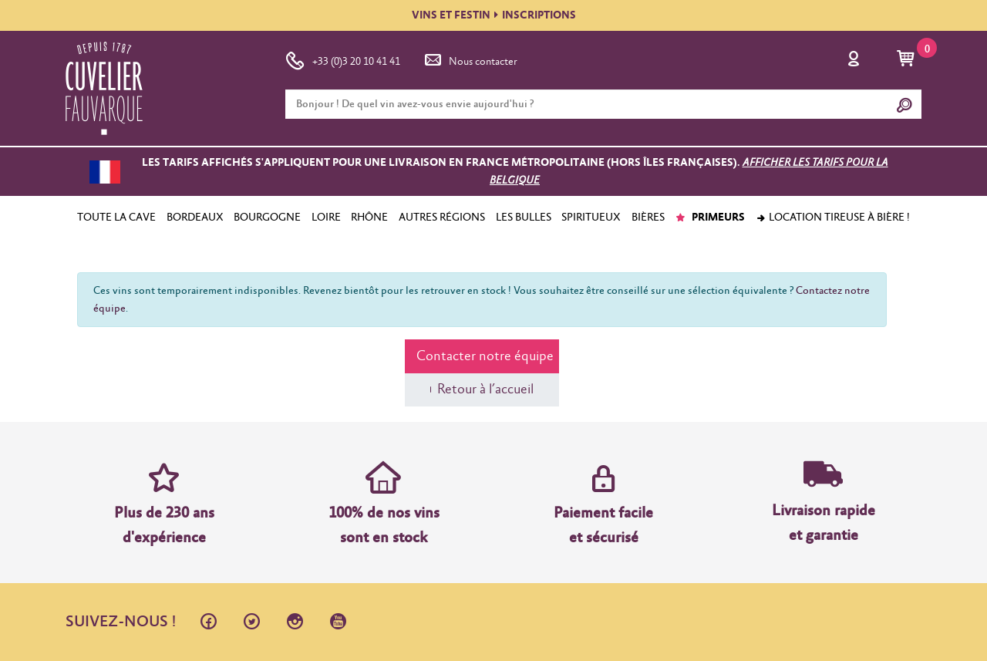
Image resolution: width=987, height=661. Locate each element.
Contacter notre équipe (485, 356)
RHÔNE (369, 217)
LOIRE (326, 217)
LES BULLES (523, 217)
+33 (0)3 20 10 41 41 (342, 58)
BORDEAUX (195, 217)
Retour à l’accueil (485, 389)
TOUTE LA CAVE (116, 217)
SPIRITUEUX (591, 217)
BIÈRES (648, 217)
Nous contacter (469, 58)
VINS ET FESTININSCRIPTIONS (494, 15)
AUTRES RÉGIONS (442, 217)
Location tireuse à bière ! (833, 217)
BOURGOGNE (267, 217)
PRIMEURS (710, 217)
